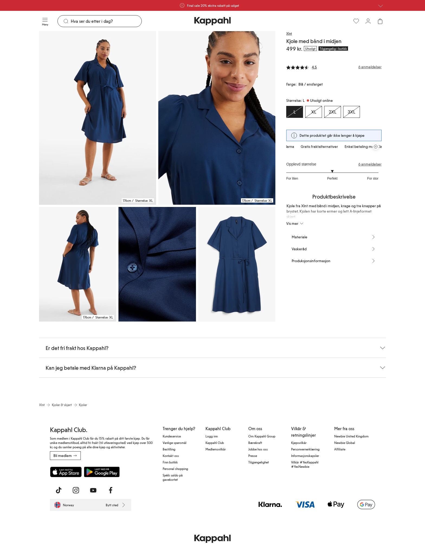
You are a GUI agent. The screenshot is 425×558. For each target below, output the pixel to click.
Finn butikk (170, 462)
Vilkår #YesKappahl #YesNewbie (304, 464)
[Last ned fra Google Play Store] (102, 471)
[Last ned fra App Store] (66, 471)
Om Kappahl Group (261, 436)
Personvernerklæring (305, 449)
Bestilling (169, 449)
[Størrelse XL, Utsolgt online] (313, 112)
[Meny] (45, 21)
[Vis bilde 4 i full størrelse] (157, 264)
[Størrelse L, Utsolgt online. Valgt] (294, 112)
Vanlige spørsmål (174, 443)
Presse (252, 456)
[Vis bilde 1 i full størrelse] (97, 118)
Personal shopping (175, 469)
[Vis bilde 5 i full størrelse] (236, 264)
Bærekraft (255, 443)
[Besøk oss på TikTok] (58, 490)
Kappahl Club (214, 443)
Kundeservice (172, 436)
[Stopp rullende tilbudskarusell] (375, 146)
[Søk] (106, 21)
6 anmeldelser (370, 164)
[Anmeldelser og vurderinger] (334, 67)
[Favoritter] (356, 21)
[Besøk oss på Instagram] (76, 490)
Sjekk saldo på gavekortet (173, 477)
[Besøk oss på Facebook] (110, 490)
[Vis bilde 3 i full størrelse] (77, 264)
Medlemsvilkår (215, 449)
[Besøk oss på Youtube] (93, 490)
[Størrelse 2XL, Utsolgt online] (332, 112)
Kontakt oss (171, 456)
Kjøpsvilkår (299, 443)
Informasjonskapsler (305, 456)
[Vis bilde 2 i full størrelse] (216, 118)
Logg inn (211, 436)
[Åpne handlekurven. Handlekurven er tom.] (380, 21)
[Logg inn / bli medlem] (368, 21)
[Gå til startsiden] (212, 21)
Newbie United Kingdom (351, 436)
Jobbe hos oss (258, 449)
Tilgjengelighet (258, 462)
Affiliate (339, 449)
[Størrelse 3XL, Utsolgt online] (351, 112)
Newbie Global (344, 443)
